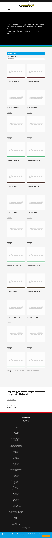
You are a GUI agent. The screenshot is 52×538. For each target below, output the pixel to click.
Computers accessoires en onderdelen (16, 511)
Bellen (16, 468)
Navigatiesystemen (16, 470)
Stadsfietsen (16, 433)
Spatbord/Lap (16, 477)
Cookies (26, 528)
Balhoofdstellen (16, 463)
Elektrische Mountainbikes (16, 435)
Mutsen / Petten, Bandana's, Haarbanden (16, 510)
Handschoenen (16, 493)
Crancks (16, 453)
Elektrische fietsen (16, 429)
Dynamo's (16, 439)
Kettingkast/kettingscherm (16, 486)
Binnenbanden (16, 466)
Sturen (16, 478)
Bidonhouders (16, 454)
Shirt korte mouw (16, 475)
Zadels (16, 457)
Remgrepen (16, 456)
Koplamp (16, 482)
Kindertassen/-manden (16, 516)
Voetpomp (16, 476)
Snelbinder (16, 505)
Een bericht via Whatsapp (12, 405)
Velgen (16, 487)
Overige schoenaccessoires (16, 474)
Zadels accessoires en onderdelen (16, 512)
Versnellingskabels (16, 458)
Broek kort (16, 517)
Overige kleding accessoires (16, 438)
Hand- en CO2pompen (16, 462)
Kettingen (16, 440)
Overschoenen (16, 499)
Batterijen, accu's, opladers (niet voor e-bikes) (16, 480)
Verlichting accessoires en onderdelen (16, 490)
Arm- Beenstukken (16, 500)
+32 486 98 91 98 (21, 1)
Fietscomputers (16, 508)
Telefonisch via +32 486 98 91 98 (14, 404)
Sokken (16, 523)
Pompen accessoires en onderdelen (16, 469)
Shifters (16, 447)
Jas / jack (16, 488)
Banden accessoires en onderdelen (16, 450)
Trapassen (16, 483)
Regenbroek (16, 514)
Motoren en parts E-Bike (16, 492)
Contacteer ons (11, 399)
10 (41, 381)
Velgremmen (16, 481)
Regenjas (16, 502)
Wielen (16, 471)
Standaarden (16, 452)
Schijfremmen (15, 465)
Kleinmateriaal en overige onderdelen (16, 496)
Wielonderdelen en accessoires (16, 445)
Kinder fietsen (16, 432)
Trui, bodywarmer (16, 459)
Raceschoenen (16, 501)
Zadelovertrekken (16, 451)
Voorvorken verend (16, 504)
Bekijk (9, 86)
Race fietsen (16, 434)
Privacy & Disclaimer (26, 527)
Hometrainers (16, 520)
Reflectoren (16, 498)
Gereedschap (16, 495)
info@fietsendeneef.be (32, 1)
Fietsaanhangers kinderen (16, 506)
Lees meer (17, 534)
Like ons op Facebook (12, 407)
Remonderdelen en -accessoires (16, 446)
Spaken (16, 518)
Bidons (16, 507)
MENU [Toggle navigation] (8, 9)
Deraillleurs (16, 464)
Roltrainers (16, 519)
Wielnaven (16, 494)
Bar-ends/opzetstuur (16, 524)
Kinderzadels (16, 513)
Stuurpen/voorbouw (16, 489)
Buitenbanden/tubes (16, 441)
